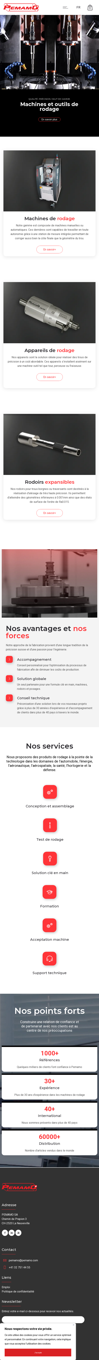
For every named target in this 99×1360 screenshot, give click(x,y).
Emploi (6, 1287)
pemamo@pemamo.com (23, 1260)
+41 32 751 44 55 (19, 1267)
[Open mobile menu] (66, 7)
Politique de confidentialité (18, 1291)
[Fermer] (73, 1325)
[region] (38, 1341)
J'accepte (38, 1353)
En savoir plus (49, 119)
